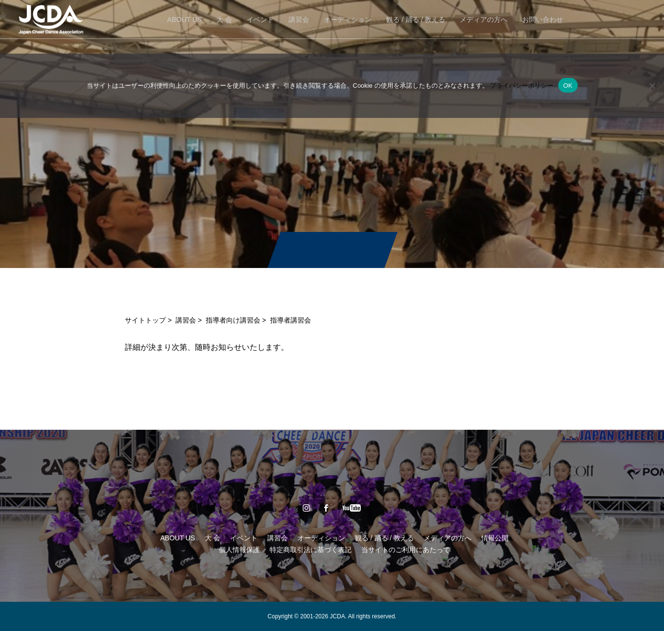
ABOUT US (184, 19)
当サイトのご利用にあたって (405, 550)
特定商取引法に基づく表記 (311, 550)
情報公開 (494, 538)
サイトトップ (145, 320)
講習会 (299, 19)
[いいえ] (652, 86)
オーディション (347, 19)
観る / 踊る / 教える (415, 19)
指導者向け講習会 (233, 320)
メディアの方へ (484, 19)
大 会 (224, 19)
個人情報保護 (239, 550)
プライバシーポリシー (521, 85)
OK (567, 85)
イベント (260, 19)
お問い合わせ (542, 19)
